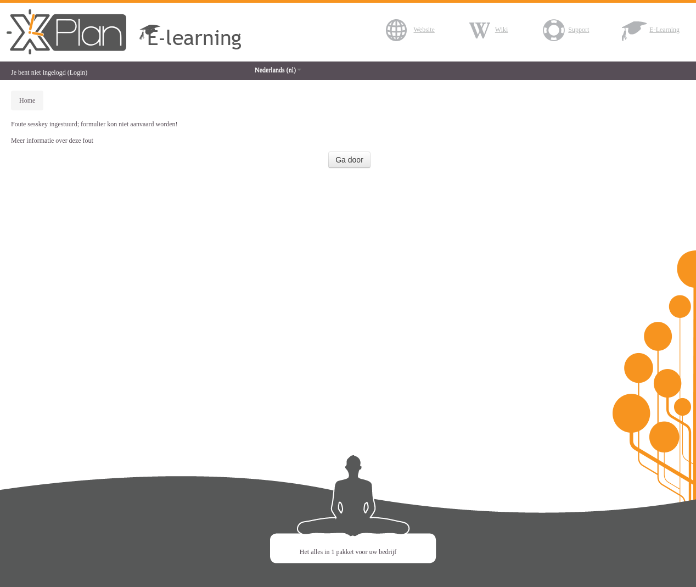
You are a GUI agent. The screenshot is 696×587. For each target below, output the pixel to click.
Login (78, 72)
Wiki (488, 29)
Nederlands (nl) (278, 70)
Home (27, 100)
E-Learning (651, 29)
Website (410, 29)
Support (565, 29)
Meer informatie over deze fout (52, 140)
